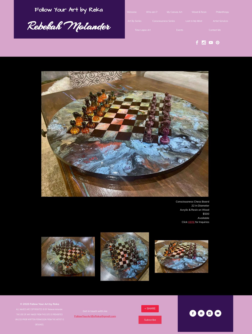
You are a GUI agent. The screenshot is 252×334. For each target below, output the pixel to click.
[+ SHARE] (150, 308)
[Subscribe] (150, 320)
